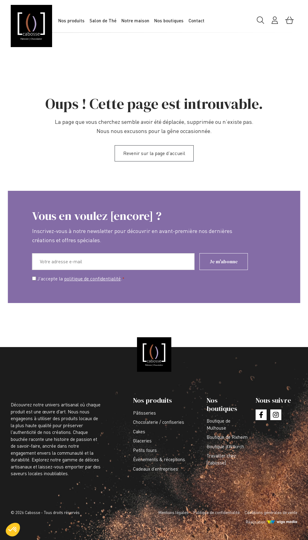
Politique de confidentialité (216, 512)
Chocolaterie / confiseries (158, 422)
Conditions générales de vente (271, 512)
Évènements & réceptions (159, 459)
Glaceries (142, 440)
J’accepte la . (81, 279)
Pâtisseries (144, 413)
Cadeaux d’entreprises (155, 469)
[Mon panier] (289, 22)
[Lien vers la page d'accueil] (35, 26)
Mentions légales (173, 512)
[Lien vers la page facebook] (261, 414)
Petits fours (145, 450)
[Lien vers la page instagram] (275, 414)
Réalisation (255, 522)
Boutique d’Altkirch (225, 446)
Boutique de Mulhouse (218, 424)
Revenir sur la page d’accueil (154, 153)
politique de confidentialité (92, 279)
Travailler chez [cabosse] (221, 459)
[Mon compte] (275, 22)
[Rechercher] (260, 22)
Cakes (139, 431)
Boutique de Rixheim (227, 437)
